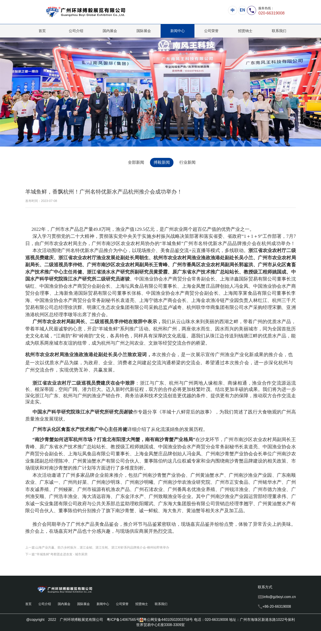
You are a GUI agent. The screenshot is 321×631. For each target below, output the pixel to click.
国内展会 (110, 31)
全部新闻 (136, 162)
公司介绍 (76, 31)
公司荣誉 (211, 31)
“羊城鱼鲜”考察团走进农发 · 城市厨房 (61, 554)
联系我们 (279, 31)
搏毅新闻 (162, 162)
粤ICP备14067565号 (123, 620)
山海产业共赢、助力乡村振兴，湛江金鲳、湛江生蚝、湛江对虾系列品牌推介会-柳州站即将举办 (102, 547)
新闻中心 (177, 31)
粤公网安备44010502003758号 (166, 620)
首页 (42, 31)
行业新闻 (187, 162)
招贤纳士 (245, 31)
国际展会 (143, 31)
